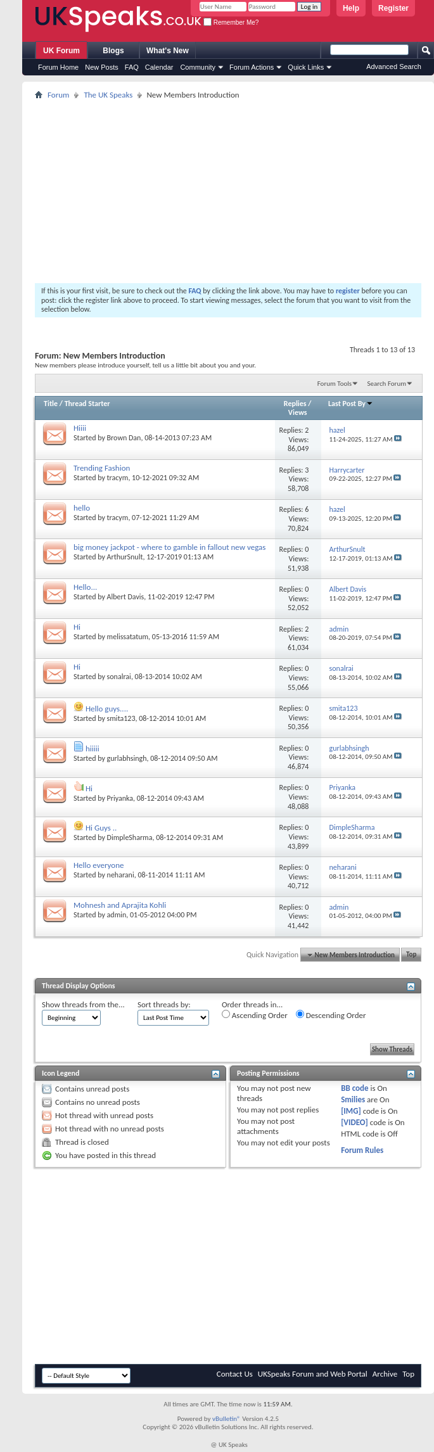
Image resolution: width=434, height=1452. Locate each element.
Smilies (353, 1099)
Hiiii (79, 428)
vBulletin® (226, 1419)
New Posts (101, 67)
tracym (118, 477)
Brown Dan (124, 437)
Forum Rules (362, 1150)
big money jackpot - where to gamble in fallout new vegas (169, 547)
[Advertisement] (228, 191)
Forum (58, 94)
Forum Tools (334, 383)
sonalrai (119, 676)
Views (297, 412)
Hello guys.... (107, 708)
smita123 (121, 718)
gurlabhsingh (127, 758)
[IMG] (351, 1111)
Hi (76, 627)
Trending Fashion (101, 468)
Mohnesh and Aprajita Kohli (119, 905)
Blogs (113, 50)
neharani (120, 874)
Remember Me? (230, 22)
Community (197, 67)
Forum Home (58, 67)
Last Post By (350, 403)
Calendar (159, 67)
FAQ (132, 67)
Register (393, 8)
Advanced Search (393, 66)
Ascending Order (255, 1015)
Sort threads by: (164, 1004)
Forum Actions (251, 67)
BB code (354, 1088)
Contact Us (235, 1374)
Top (411, 955)
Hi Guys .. (101, 827)
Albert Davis (125, 596)
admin (117, 914)
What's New (167, 50)
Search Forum (387, 383)
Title (51, 403)
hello (81, 508)
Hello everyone (98, 865)
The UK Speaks (108, 94)
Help (351, 8)
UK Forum (61, 50)
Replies (295, 403)
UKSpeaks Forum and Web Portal (312, 1374)
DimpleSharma (130, 837)
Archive (385, 1374)
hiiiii (92, 748)
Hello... (85, 587)
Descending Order (331, 1015)
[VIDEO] (354, 1122)
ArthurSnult (125, 556)
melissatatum (128, 636)
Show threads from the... (83, 1004)
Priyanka (120, 798)
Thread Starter (87, 403)
